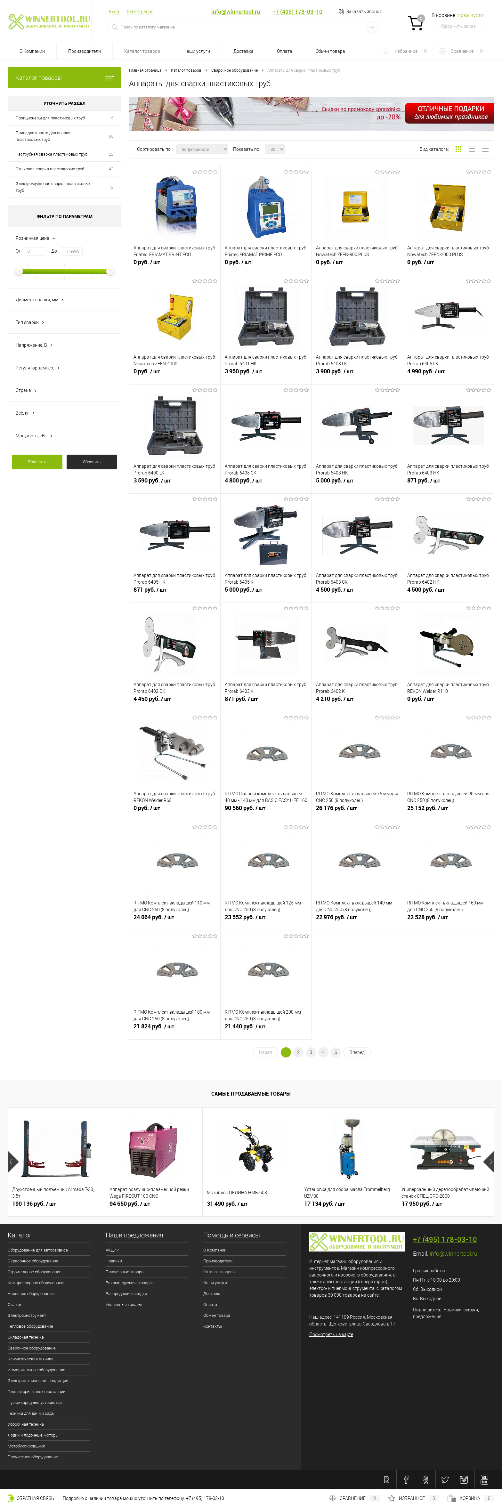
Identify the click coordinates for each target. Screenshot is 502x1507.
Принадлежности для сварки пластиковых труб (43, 136)
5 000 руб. (357, 483)
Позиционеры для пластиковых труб (50, 118)
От (18, 251)
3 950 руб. (266, 374)
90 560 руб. (266, 811)
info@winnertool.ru (235, 11)
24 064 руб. (175, 920)
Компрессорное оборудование (37, 1282)
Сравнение (354, 1498)
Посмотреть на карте (331, 1334)
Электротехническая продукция (38, 1380)
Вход (114, 11)
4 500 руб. (357, 592)
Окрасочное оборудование (33, 1261)
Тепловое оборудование (30, 1326)
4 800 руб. (266, 483)
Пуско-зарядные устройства (35, 1402)
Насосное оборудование (31, 1293)
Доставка (243, 51)
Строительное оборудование (34, 1271)
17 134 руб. (324, 1203)
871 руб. (448, 483)
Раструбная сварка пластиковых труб (51, 154)
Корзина (471, 1498)
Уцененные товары (124, 1304)
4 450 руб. (175, 701)
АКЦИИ (112, 1250)
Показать (37, 461)
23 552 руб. (266, 920)
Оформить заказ (458, 26)
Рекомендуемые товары (129, 1282)
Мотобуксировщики (26, 1446)
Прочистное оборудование (33, 1456)
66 (111, 136)
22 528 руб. (448, 920)
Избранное (413, 1498)
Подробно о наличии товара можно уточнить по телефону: (124, 1498)
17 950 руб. (421, 1203)
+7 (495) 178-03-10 (297, 11)
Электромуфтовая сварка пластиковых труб (53, 187)
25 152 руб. (448, 811)
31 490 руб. (227, 1203)
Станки (14, 1304)
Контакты (212, 1326)
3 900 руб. (357, 374)
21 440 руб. (266, 1029)
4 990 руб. (448, 374)
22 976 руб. (357, 920)
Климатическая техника (30, 1359)
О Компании (32, 51)
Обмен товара (330, 51)
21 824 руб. (175, 1029)
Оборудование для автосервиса (38, 1250)
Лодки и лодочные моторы (33, 1435)
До (54, 251)
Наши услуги (196, 51)
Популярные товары (125, 1271)
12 (111, 187)
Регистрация (140, 11)
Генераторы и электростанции (36, 1391)
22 (111, 154)
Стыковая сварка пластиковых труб (50, 168)
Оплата (284, 51)
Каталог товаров (142, 51)
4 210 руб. (357, 701)
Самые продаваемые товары (251, 1093)
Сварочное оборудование (32, 1348)
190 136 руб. (34, 1203)
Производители (84, 51)
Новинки (114, 1261)
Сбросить (92, 461)
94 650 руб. (129, 1203)
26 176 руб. (357, 811)
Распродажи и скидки (126, 1293)
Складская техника (26, 1337)
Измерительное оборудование (36, 1369)
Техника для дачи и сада (31, 1413)
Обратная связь (31, 1498)
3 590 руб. (175, 483)
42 (111, 168)
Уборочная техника (26, 1424)
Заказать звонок (364, 11)
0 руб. (175, 265)
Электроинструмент (27, 1315)
